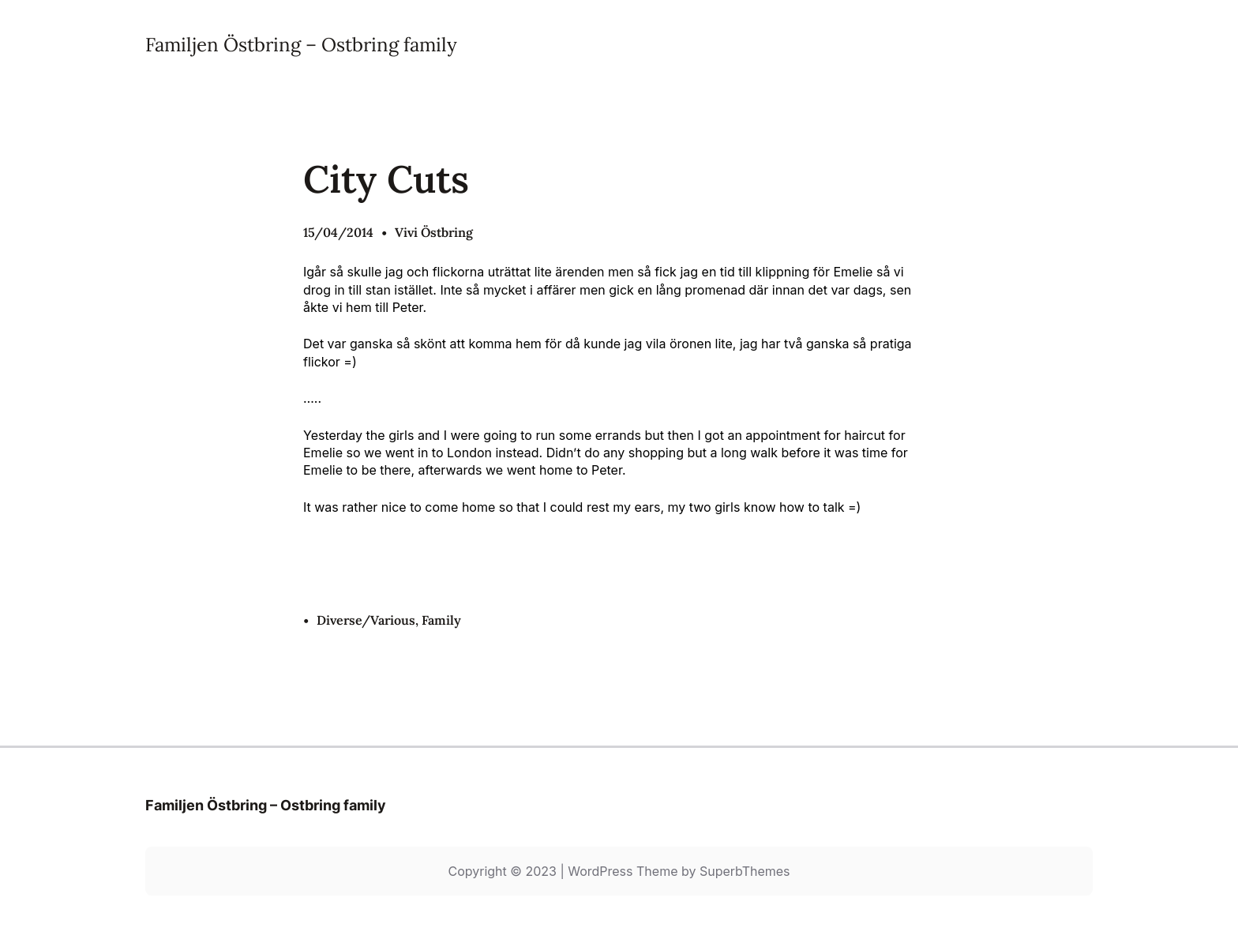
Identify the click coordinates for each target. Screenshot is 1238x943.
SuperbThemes (745, 871)
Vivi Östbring (434, 232)
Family (441, 620)
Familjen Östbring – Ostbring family (301, 44)
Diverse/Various (366, 620)
